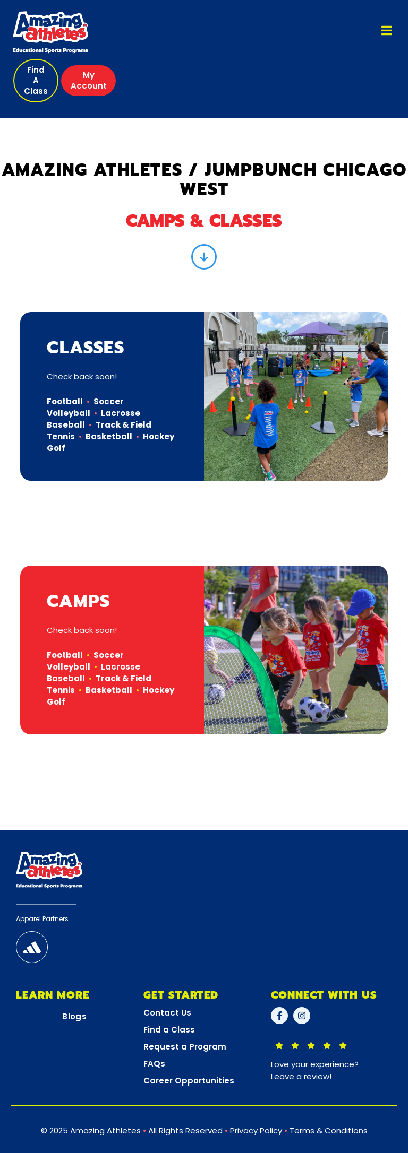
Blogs (74, 1016)
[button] (35, 80)
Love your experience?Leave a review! (315, 1070)
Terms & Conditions (329, 1130)
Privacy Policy (256, 1130)
